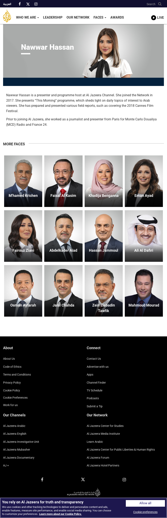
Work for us (10, 405)
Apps (90, 374)
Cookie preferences (15, 397)
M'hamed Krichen (23, 195)
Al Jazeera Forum (98, 457)
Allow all (145, 503)
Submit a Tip (95, 406)
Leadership (52, 17)
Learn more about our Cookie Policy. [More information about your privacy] (60, 514)
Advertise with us (98, 366)
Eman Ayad (143, 195)
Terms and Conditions (17, 374)
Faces (99, 17)
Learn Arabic (95, 441)
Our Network (78, 17)
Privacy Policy (12, 382)
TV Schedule (94, 390)
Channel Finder (96, 382)
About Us (9, 358)
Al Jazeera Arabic (14, 426)
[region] (83, 508)
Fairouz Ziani (23, 250)
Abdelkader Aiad (63, 250)
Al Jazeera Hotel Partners (103, 465)
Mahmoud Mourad (143, 305)
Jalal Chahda (63, 305)
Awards (117, 17)
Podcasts (93, 398)
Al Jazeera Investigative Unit (21, 441)
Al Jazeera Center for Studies (105, 426)
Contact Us (94, 358)
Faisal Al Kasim (63, 195)
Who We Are (27, 17)
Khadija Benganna (104, 195)
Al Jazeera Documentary (18, 457)
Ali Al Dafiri (143, 250)
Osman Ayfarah (23, 305)
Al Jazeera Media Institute (103, 433)
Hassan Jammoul (103, 250)
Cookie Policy (11, 390)
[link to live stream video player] (157, 13)
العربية (7, 4)
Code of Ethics (12, 366)
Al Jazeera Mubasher (16, 449)
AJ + (6, 465)
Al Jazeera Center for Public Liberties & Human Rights (121, 449)
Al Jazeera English (14, 433)
